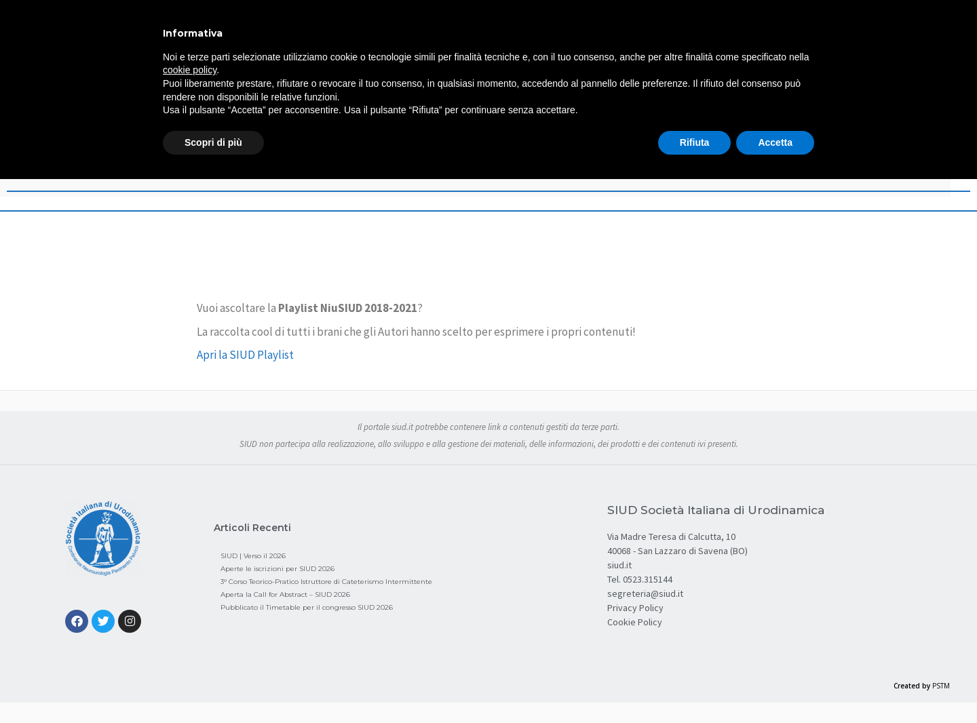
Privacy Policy (635, 608)
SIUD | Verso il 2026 (253, 555)
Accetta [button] (775, 142)
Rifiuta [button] (695, 142)
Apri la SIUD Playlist (245, 354)
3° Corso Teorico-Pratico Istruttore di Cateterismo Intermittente (326, 581)
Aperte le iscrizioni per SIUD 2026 (277, 568)
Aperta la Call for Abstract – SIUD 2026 (285, 594)
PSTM (941, 685)
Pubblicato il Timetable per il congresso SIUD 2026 (307, 607)
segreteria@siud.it (645, 593)
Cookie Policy (634, 622)
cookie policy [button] (189, 69)
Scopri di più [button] (213, 142)
